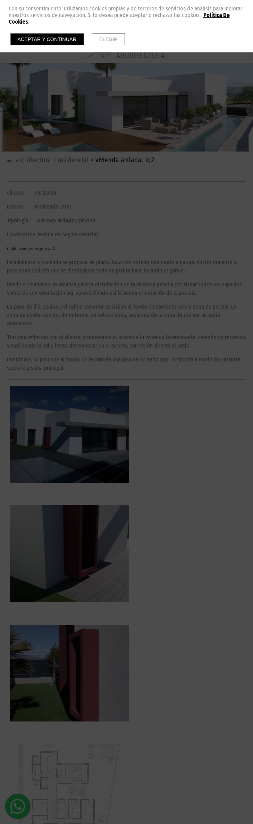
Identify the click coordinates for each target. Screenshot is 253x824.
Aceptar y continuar (47, 39)
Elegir (108, 39)
